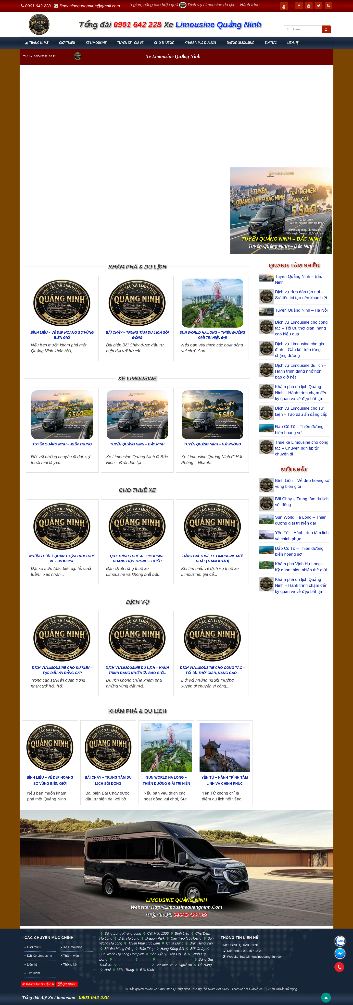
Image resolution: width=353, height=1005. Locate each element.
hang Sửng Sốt (171, 949)
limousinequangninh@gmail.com (90, 6)
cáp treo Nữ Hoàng (185, 938)
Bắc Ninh (146, 970)
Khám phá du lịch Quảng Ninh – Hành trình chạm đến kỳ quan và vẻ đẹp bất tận (301, 392)
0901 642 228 (38, 6)
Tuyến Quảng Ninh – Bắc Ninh (137, 444)
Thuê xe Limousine (133, 965)
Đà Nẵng (204, 965)
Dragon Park (154, 938)
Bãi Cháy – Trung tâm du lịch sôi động (137, 335)
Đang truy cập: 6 (38, 984)
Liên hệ (292, 43)
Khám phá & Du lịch (200, 43)
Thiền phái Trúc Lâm (143, 943)
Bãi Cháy (197, 948)
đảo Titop (146, 949)
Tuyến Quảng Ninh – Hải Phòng (212, 444)
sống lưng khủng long (122, 933)
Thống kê (70, 964)
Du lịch (144, 959)
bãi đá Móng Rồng (118, 949)
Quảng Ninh (123, 959)
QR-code (67, 984)
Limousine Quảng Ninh (174, 989)
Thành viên (71, 955)
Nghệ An (184, 965)
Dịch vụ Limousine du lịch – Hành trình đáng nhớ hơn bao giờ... (137, 670)
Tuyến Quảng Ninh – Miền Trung (62, 444)
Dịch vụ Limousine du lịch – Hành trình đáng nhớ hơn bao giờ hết (300, 371)
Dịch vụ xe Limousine (174, 959)
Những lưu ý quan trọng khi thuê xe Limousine (62, 558)
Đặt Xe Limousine (240, 43)
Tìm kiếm (33, 973)
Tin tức (271, 43)
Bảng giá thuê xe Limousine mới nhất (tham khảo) (212, 558)
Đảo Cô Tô (176, 954)
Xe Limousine (96, 43)
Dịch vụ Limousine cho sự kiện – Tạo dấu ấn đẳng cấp (62, 670)
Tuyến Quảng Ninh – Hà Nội (301, 310)
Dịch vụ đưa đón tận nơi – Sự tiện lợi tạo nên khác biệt (301, 295)
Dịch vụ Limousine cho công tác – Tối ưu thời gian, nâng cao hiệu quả (301, 328)
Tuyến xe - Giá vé (130, 43)
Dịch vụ (137, 602)
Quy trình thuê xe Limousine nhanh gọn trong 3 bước (137, 558)
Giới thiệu (67, 43)
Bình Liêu (181, 933)
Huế (107, 970)
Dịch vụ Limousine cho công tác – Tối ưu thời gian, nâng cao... (212, 670)
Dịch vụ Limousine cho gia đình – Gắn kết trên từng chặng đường (299, 350)
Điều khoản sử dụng (282, 989)
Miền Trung (125, 970)
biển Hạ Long (128, 938)
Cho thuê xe (164, 43)
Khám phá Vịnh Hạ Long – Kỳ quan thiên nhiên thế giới (301, 567)
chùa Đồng (174, 943)
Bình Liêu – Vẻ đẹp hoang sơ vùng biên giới (62, 335)
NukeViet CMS (218, 989)
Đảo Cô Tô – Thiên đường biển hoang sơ (299, 429)
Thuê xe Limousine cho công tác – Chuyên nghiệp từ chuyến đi (301, 448)
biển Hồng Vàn (200, 943)
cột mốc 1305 (157, 933)
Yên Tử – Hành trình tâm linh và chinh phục (225, 780)
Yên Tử (155, 954)
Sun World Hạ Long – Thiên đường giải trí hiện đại (212, 335)
